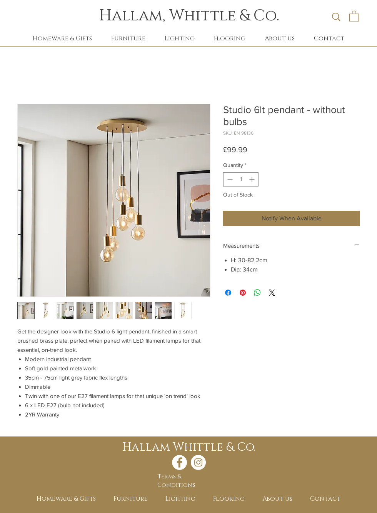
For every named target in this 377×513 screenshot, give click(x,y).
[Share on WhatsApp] (257, 292)
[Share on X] (272, 292)
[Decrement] (229, 179)
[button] (354, 16)
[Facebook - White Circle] (179, 462)
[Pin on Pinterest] (242, 292)
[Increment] (252, 179)
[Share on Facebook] (228, 292)
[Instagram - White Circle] (198, 462)
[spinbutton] (241, 179)
